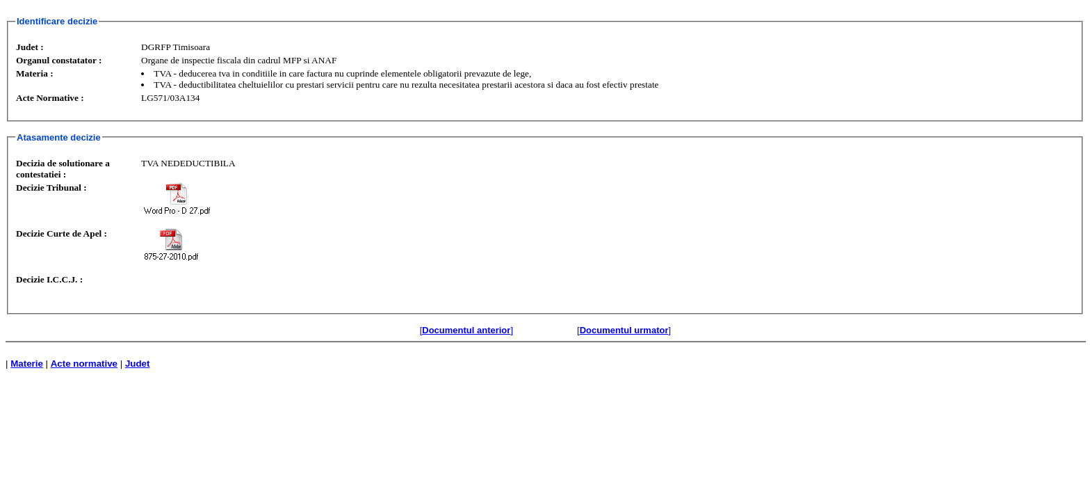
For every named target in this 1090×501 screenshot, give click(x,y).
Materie (26, 363)
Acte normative (84, 363)
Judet (137, 363)
